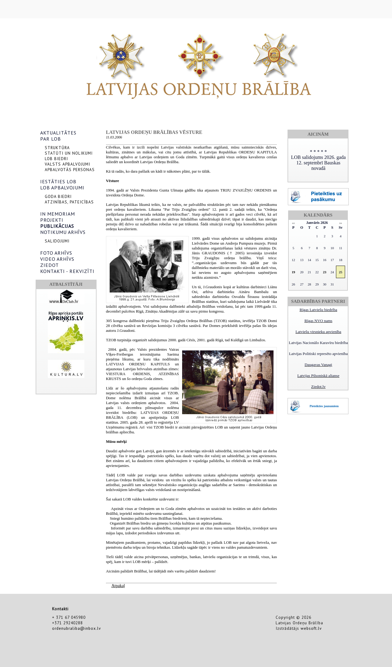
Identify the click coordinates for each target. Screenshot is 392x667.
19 (293, 272)
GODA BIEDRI (58, 196)
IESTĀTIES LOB (58, 181)
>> (340, 223)
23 (324, 272)
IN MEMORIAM (57, 214)
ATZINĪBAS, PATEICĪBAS (69, 202)
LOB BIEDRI (56, 158)
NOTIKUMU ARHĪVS (63, 232)
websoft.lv (311, 628)
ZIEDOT (49, 265)
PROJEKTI (51, 220)
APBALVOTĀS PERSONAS (70, 169)
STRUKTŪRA (57, 147)
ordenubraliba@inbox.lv (76, 628)
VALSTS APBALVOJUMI (67, 164)
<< (293, 223)
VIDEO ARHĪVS (57, 259)
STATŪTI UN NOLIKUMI (69, 153)
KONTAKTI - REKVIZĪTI (67, 271)
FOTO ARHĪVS (56, 253)
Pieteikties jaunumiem (324, 406)
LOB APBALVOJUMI (62, 188)
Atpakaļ (118, 585)
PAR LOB (50, 139)
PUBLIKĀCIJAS (57, 226)
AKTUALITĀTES (58, 133)
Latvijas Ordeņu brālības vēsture (154, 132)
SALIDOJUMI (57, 241)
